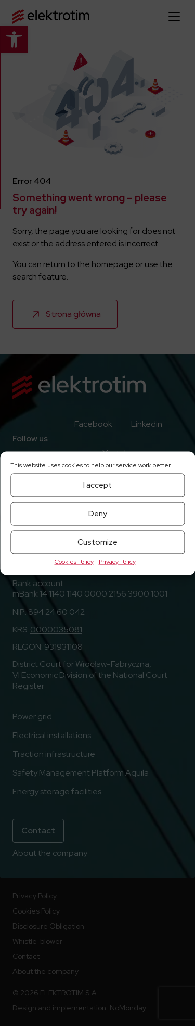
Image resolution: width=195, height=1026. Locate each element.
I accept (97, 485)
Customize (97, 542)
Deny (97, 514)
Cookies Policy (74, 561)
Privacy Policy (117, 561)
